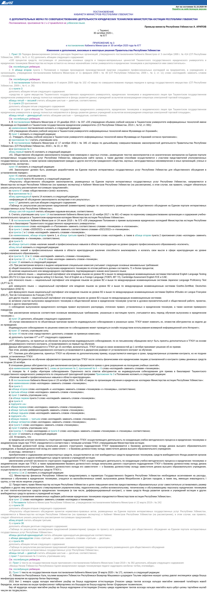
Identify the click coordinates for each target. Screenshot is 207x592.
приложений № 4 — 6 (90, 368)
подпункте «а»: (19, 404)
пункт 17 (13, 202)
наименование (19, 128)
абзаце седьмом (19, 413)
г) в (11, 235)
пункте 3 (17, 88)
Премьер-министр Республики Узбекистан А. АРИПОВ (175, 27)
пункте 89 (18, 541)
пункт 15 (16, 262)
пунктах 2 (18, 232)
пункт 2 (16, 395)
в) (10, 140)
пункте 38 (19, 523)
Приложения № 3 (105, 374)
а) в (11, 88)
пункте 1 (18, 229)
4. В (11, 122)
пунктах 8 (18, 256)
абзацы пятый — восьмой (23, 100)
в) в (11, 232)
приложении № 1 (22, 149)
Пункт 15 (16, 54)
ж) (10, 428)
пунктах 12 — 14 (22, 259)
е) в (11, 256)
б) (10, 134)
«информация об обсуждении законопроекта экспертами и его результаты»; (49, 199)
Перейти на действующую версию (189, 9)
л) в (11, 499)
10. (11, 563)
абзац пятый (16, 247)
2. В (12, 70)
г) (10, 556)
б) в (11, 103)
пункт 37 (16, 330)
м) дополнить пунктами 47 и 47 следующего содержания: (40, 337)
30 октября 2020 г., (103, 33)
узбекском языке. (76, 23)
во (10, 389)
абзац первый (16, 152)
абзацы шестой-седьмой (22, 211)
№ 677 (103, 35)
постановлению (76, 45)
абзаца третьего (21, 244)
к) (10, 330)
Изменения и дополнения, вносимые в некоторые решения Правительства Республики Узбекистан (103, 50)
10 (26, 256)
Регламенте (20, 502)
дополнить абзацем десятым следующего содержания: (38, 526)
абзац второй (16, 179)
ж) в (11, 259)
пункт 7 (15, 556)
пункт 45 (14, 176)
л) (10, 333)
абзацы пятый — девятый (23, 553)
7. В (11, 220)
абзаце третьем (68, 235)
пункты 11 (16, 472)
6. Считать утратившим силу (24, 214)
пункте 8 (54, 431)
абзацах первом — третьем (26, 419)
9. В (11, 502)
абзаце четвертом (21, 422)
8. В (11, 380)
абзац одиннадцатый (20, 196)
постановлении (22, 82)
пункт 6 (15, 428)
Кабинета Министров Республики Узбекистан (103, 14)
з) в (11, 431)
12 (25, 472)
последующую (21, 66)
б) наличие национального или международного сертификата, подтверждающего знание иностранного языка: (68, 271)
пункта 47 (17, 190)
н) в (11, 368)
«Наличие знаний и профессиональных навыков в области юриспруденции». (50, 377)
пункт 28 (16, 319)
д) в (11, 241)
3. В (11, 82)
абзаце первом (21, 398)
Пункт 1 (17, 563)
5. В (11, 143)
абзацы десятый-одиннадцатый (26, 535)
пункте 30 (18, 505)
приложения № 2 (68, 368)
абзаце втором (24, 70)
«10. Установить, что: (20, 437)
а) (10, 128)
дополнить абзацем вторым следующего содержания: (37, 508)
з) (10, 262)
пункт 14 (45, 214)
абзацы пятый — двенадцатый (25, 115)
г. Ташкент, (103, 30)
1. (10, 54)
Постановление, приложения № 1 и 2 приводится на (38, 23)
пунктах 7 (18, 431)
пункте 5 (18, 241)
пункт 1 (15, 134)
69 (45, 259)
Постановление (103, 12)
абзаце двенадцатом (22, 538)
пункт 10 (16, 434)
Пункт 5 (17, 572)
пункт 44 (14, 167)
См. (11, 66)
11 (31, 256)
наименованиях (21, 368)
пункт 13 (18, 499)
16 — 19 (37, 259)
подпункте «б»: (19, 416)
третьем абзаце (19, 392)
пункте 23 (19, 103)
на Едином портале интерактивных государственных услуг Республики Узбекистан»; (54, 550)
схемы (53, 368)
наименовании (21, 226)
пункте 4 (17, 401)
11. (11, 572)
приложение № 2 (21, 140)
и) (10, 319)
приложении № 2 (23, 193)
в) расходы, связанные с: (22, 452)
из (10, 190)
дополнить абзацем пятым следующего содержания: (37, 91)
